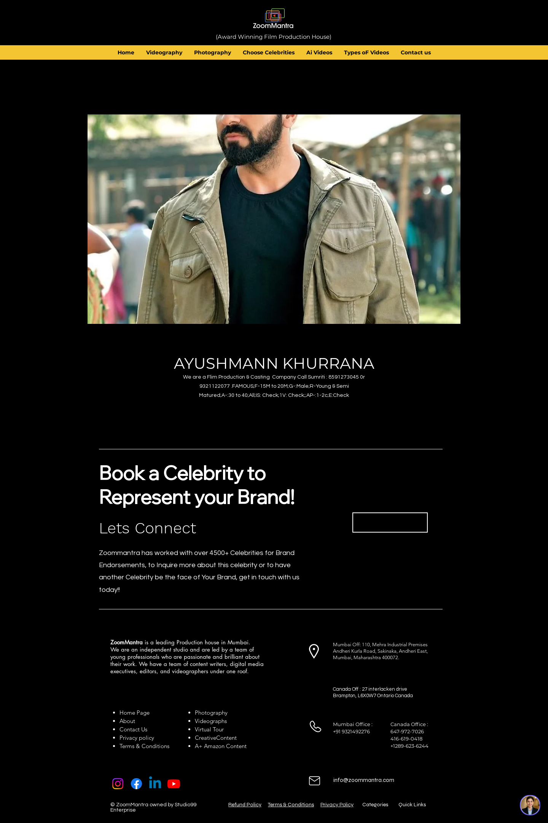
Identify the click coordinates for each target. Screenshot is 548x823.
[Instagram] (117, 783)
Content (226, 737)
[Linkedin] (155, 783)
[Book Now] (390, 522)
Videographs (211, 721)
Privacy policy (136, 737)
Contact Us (133, 729)
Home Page (134, 712)
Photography (211, 712)
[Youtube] (173, 783)
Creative (205, 737)
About (128, 721)
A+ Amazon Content (221, 746)
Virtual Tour (209, 729)
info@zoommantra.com (363, 780)
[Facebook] (136, 783)
